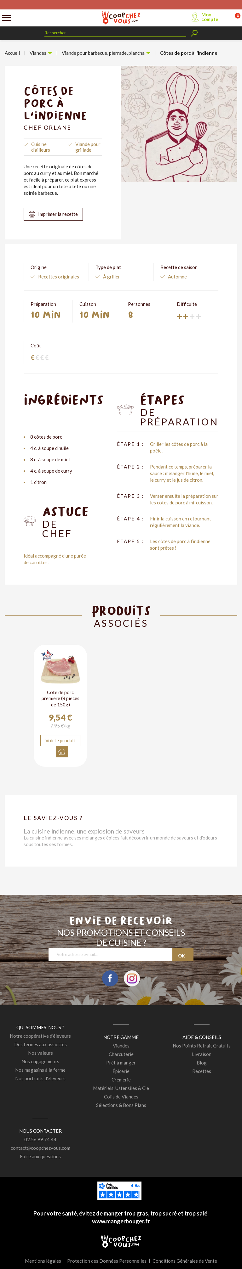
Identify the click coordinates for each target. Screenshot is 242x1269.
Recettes (201, 1071)
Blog (202, 1062)
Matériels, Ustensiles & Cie (121, 1088)
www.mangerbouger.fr (121, 1221)
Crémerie (121, 1079)
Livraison (201, 1054)
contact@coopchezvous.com (40, 1148)
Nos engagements (40, 1061)
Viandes (121, 1045)
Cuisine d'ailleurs (40, 147)
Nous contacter (40, 1131)
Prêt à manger (121, 1062)
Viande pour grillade (88, 147)
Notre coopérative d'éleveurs (40, 1036)
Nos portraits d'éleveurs (40, 1078)
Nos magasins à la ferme (40, 1070)
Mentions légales (43, 1261)
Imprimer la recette (58, 214)
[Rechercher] (115, 32)
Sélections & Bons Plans (121, 1105)
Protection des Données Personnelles (107, 1261)
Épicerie (121, 1071)
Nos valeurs (40, 1053)
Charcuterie (121, 1054)
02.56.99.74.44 (40, 1139)
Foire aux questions (40, 1156)
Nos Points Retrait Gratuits (202, 1045)
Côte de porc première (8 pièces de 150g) (60, 698)
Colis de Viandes (121, 1096)
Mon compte (209, 17)
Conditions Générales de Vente (185, 1261)
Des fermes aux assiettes (40, 1044)
